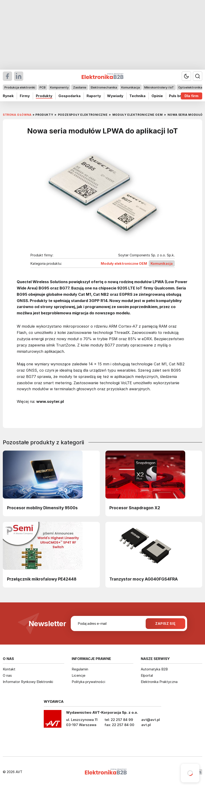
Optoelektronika (190, 87)
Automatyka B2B (154, 669)
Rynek (8, 96)
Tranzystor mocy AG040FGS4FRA (143, 579)
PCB (43, 87)
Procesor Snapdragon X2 (134, 507)
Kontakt (9, 669)
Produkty (44, 96)
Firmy (25, 96)
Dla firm (191, 96)
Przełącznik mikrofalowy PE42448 (41, 579)
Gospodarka (69, 96)
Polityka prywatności (88, 681)
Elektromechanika (104, 87)
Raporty (94, 96)
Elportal (147, 675)
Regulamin (80, 669)
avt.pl (146, 725)
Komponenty (59, 87)
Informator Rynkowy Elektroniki (28, 681)
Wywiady (115, 96)
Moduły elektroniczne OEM (124, 263)
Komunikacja (130, 87)
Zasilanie (79, 87)
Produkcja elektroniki (19, 87)
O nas (7, 675)
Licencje (78, 675)
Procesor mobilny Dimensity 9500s (42, 507)
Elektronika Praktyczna (159, 681)
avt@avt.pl (150, 719)
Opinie (157, 96)
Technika (137, 96)
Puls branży (179, 96)
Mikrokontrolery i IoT (159, 87)
